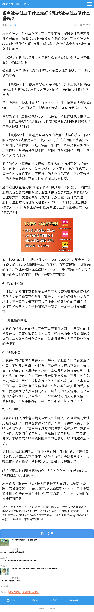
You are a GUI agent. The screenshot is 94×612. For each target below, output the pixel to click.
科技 (18, 4)
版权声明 (74, 600)
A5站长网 (7, 4)
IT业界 (26, 4)
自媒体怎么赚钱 (30, 591)
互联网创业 (15, 591)
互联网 (12, 25)
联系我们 (54, 600)
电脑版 (10, 601)
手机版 (33, 600)
